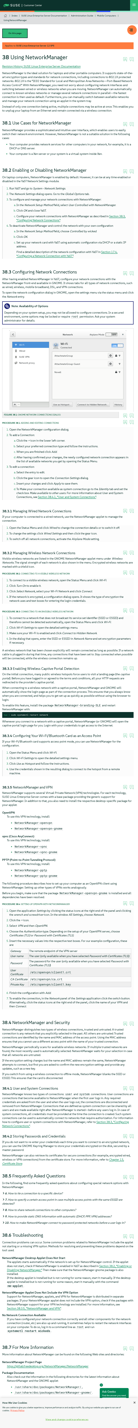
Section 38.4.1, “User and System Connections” (67, 497)
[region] (69, 1413)
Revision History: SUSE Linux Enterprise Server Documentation (41, 66)
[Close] (134, 1402)
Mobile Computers (106, 15)
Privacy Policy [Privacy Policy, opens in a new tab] (17, 1410)
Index (15, 15)
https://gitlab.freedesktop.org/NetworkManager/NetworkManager (48, 1366)
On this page (14, 33)
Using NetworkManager (15, 20)
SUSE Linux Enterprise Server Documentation (44, 15)
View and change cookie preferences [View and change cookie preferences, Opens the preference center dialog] (67, 1419)
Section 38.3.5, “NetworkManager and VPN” (34, 1308)
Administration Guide (82, 15)
